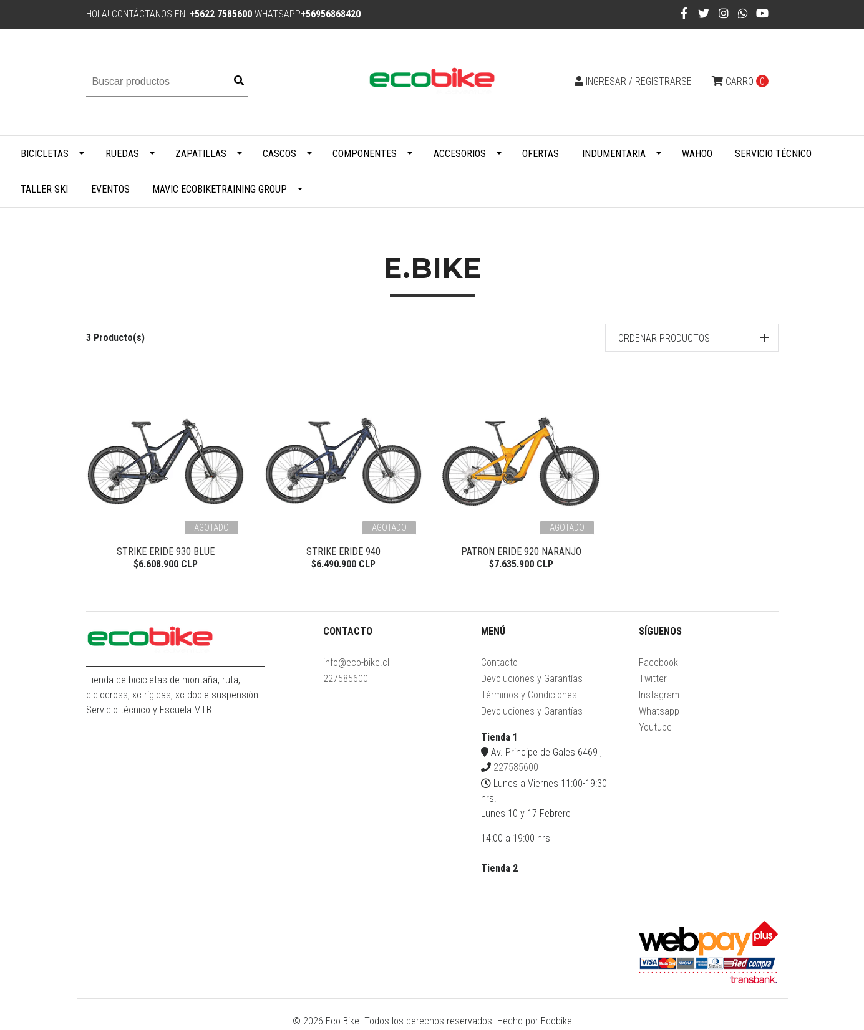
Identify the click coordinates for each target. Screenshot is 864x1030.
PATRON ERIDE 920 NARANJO (521, 551)
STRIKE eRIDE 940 (343, 551)
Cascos (279, 154)
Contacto (499, 664)
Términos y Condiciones (529, 696)
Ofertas (540, 154)
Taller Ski (44, 189)
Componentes (364, 154)
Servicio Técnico (773, 154)
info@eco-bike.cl (356, 664)
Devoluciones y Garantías (532, 680)
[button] (692, 338)
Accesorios (460, 154)
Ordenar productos (664, 338)
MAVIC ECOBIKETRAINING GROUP (219, 189)
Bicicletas (45, 154)
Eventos (110, 189)
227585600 (345, 680)
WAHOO (697, 154)
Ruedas (122, 154)
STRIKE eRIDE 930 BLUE (166, 551)
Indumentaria (614, 154)
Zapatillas (200, 154)
